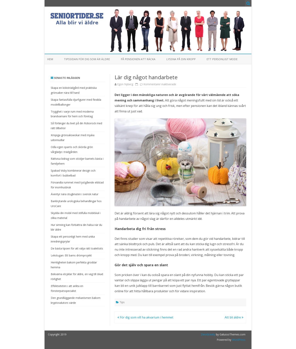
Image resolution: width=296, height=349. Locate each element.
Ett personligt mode (222, 59)
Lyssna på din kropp (181, 59)
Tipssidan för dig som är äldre (87, 59)
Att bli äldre (234, 317)
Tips (122, 302)
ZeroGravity (208, 334)
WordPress (238, 339)
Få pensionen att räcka (138, 59)
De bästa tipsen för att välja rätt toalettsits (77, 248)
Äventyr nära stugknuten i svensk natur (74, 194)
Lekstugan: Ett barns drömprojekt (71, 255)
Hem (50, 59)
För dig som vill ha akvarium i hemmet (145, 317)
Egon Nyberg (125, 84)
